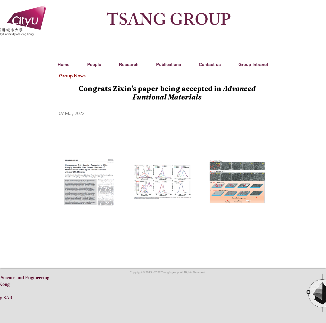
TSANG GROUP (169, 22)
